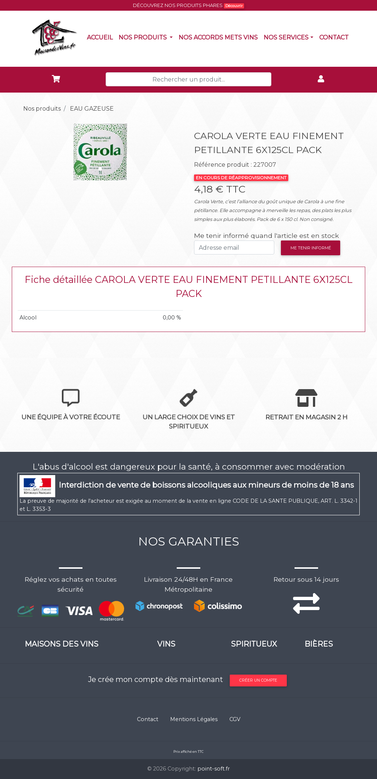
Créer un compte (258, 680)
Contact (335, 37)
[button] (29, 152)
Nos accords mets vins (220, 37)
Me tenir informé (310, 247)
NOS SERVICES (286, 37)
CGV (234, 719)
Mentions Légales (194, 719)
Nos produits (147, 37)
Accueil (101, 37)
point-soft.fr (213, 768)
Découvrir (234, 6)
